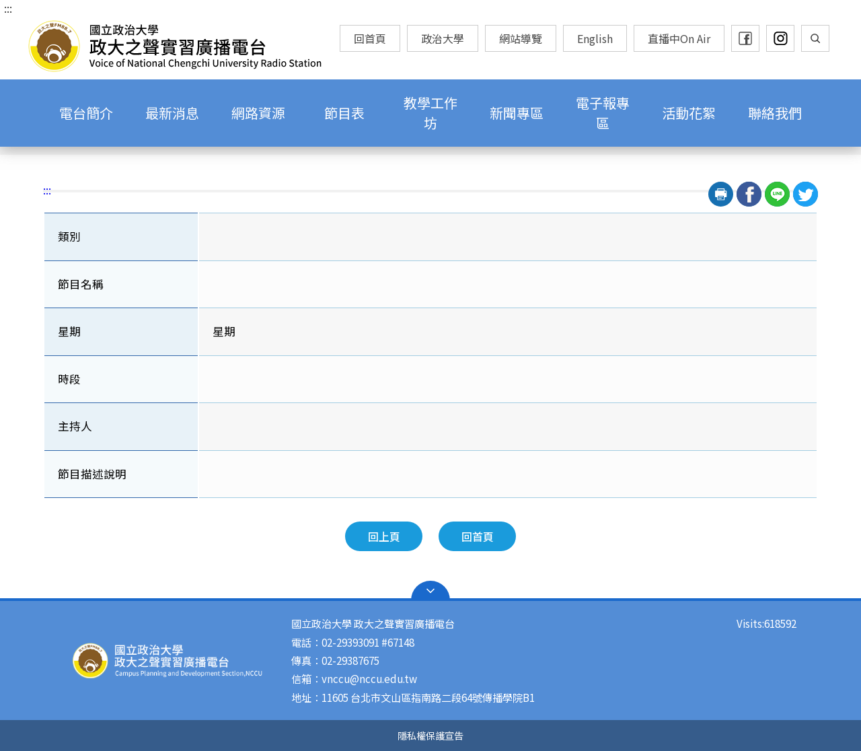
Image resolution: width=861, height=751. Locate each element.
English (595, 38)
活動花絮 (689, 112)
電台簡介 (86, 112)
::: (8, 8)
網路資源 (258, 112)
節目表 (344, 112)
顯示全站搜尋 (815, 38)
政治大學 (442, 38)
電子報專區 (603, 113)
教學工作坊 (430, 113)
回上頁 (384, 536)
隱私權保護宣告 (430, 735)
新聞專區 (517, 112)
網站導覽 (520, 38)
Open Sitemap (430, 591)
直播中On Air (679, 38)
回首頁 (370, 38)
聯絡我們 (775, 112)
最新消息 (172, 112)
